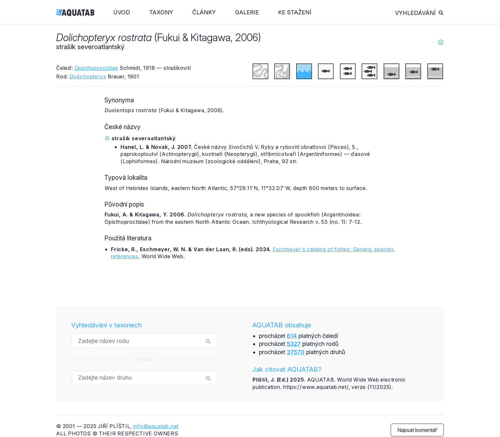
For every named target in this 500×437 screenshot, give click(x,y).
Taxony (161, 12)
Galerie (247, 12)
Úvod (122, 12)
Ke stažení (294, 12)
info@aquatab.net (156, 426)
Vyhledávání (419, 13)
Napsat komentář (417, 430)
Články (204, 12)
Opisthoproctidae (96, 68)
